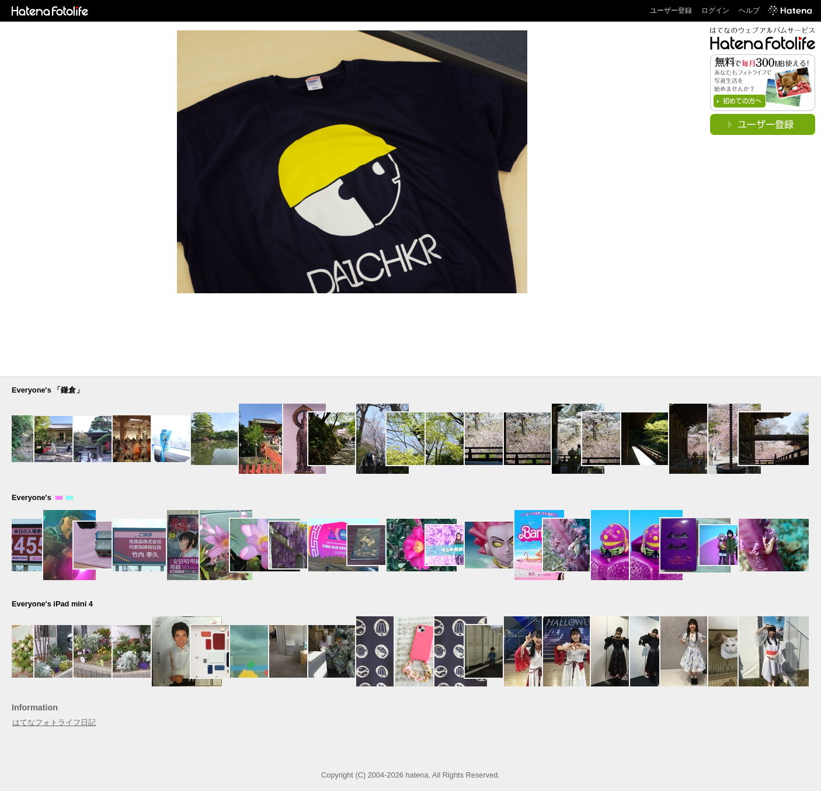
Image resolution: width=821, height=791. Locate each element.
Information (35, 707)
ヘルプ (749, 10)
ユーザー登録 (671, 10)
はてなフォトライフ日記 (54, 722)
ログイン (715, 10)
